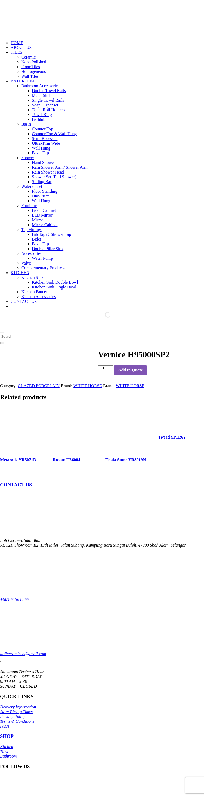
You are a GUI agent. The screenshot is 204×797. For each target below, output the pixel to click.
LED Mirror (42, 215)
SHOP (7, 736)
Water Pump (42, 258)
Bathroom (8, 756)
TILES (16, 52)
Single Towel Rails (48, 100)
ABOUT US (21, 47)
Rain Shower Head (48, 172)
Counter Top (42, 129)
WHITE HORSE (87, 385)
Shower (27, 157)
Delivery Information (18, 707)
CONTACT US (24, 301)
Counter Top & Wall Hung (54, 133)
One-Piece (41, 196)
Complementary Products (43, 268)
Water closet (31, 186)
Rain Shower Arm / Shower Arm (59, 167)
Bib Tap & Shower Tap (51, 234)
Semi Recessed (44, 138)
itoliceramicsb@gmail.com (23, 653)
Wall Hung (41, 148)
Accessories (31, 253)
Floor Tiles (30, 66)
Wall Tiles (30, 76)
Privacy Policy (12, 716)
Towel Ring (42, 114)
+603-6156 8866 (14, 599)
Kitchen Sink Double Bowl (55, 282)
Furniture (29, 205)
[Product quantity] (105, 368)
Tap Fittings (31, 229)
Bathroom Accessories (40, 86)
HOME (17, 42)
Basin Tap (40, 153)
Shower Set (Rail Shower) (54, 177)
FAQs (4, 726)
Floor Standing (44, 191)
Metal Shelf (42, 95)
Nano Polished (33, 62)
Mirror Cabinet (44, 224)
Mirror (37, 220)
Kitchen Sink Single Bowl (54, 287)
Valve (26, 263)
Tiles (4, 751)
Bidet (36, 239)
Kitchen (6, 746)
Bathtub (38, 119)
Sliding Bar (41, 181)
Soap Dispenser (45, 105)
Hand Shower (43, 162)
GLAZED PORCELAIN (39, 385)
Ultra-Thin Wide (46, 143)
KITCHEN (20, 272)
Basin (26, 124)
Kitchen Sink (32, 277)
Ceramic (28, 57)
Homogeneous (33, 71)
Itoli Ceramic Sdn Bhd (45, 790)
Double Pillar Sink (47, 248)
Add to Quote (130, 370)
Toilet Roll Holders (48, 110)
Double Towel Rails (49, 90)
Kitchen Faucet (34, 292)
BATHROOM (23, 81)
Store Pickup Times (16, 711)
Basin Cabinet (44, 210)
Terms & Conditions (17, 721)
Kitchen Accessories (38, 296)
